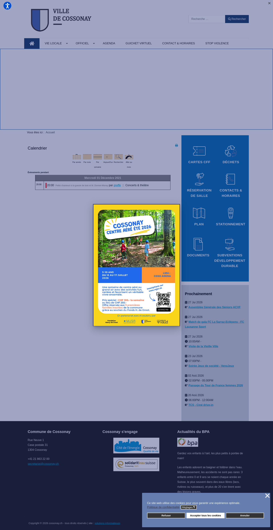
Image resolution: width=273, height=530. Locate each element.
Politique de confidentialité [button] (163, 507)
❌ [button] (267, 495)
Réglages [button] (189, 507)
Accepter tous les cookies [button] (205, 515)
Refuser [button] (166, 515)
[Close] (269, 3)
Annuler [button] (244, 515)
